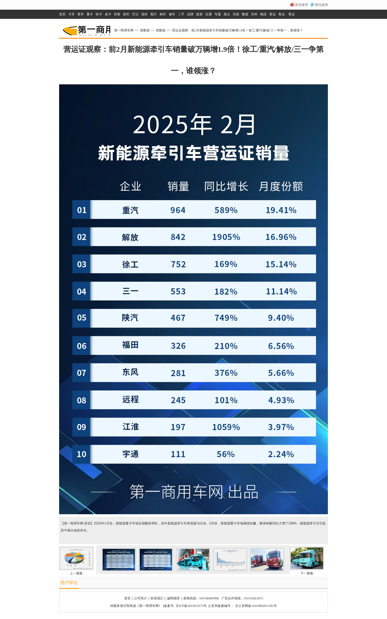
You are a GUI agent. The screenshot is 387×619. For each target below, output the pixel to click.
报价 (144, 14)
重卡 (90, 14)
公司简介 (140, 598)
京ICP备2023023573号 (191, 606)
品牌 (190, 14)
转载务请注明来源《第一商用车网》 (136, 606)
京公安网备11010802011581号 (256, 606)
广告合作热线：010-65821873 (242, 598)
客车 (80, 14)
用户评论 (69, 582)
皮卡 (108, 14)
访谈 (236, 14)
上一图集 (76, 573)
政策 (199, 14)
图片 (153, 14)
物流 (263, 14)
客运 (272, 14)
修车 (172, 14)
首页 (62, 14)
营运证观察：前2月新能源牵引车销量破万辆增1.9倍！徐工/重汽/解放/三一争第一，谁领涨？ (237, 30)
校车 (126, 14)
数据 (245, 14)
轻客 (117, 14)
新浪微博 (301, 5)
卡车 (71, 14)
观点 (227, 14)
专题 (217, 14)
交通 (208, 14)
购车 (163, 14)
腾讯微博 (321, 5)
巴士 (135, 14)
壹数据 (145, 30)
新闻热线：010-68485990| (201, 598)
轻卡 (99, 14)
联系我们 (156, 598)
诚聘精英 (173, 598)
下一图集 (306, 573)
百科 (254, 14)
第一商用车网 (86, 28)
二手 (181, 14)
